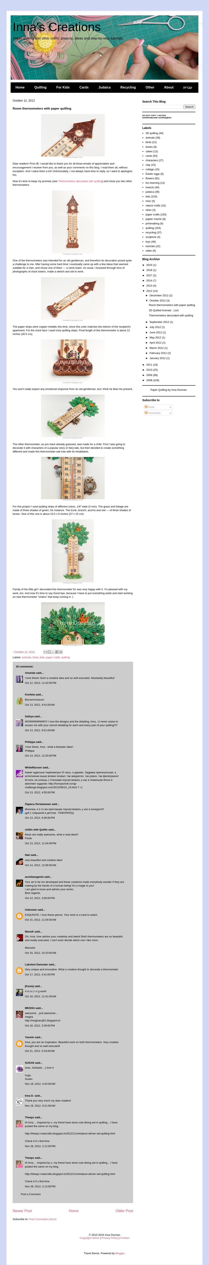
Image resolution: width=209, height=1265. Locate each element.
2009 (149, 375)
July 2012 (156, 327)
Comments (153, 412)
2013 (149, 285)
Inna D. (29, 1095)
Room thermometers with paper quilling (172, 305)
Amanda (30, 672)
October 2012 (158, 300)
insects (150, 187)
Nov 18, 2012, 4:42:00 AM (40, 1083)
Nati (27, 854)
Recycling (128, 87)
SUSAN (29, 1062)
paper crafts (53, 657)
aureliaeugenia (34, 876)
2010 (149, 369)
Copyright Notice (89, 1237)
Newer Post (22, 1211)
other (149, 210)
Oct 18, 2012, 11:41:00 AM (40, 996)
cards (149, 155)
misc (148, 201)
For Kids (63, 87)
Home (20, 87)
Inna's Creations (57, 27)
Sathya (29, 716)
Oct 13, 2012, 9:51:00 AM (40, 730)
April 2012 (156, 342)
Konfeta (30, 694)
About (168, 87)
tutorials (150, 246)
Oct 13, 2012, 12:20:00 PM (40, 755)
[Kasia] (29, 986)
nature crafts (153, 205)
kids (42, 657)
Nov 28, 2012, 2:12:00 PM (40, 1146)
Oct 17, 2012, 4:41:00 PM (40, 974)
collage (150, 169)
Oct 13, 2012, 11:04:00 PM (40, 843)
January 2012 (158, 358)
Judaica (104, 87)
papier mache (154, 219)
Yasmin (29, 1037)
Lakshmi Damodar (36, 964)
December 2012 (159, 295)
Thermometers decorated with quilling (80, 181)
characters (152, 160)
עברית (187, 87)
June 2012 (156, 332)
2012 (149, 290)
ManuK (29, 931)
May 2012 (156, 337)
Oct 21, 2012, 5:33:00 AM (40, 1050)
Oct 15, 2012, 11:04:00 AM (40, 919)
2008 (149, 380)
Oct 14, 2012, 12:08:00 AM (40, 865)
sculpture (151, 236)
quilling (65, 657)
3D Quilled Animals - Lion (164, 310)
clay (148, 164)
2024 (149, 264)
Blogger (120, 1253)
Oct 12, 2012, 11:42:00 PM (40, 682)
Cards (84, 87)
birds (35, 657)
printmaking (152, 223)
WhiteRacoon (33, 767)
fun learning (152, 182)
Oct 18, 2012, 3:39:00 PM (40, 1025)
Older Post (124, 1211)
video (149, 250)
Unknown (31, 909)
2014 (149, 280)
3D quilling (152, 133)
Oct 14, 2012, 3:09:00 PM (40, 898)
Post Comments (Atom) (43, 1219)
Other (150, 87)
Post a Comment (31, 1194)
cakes (149, 151)
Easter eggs (153, 173)
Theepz (29, 1117)
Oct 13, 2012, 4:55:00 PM (40, 792)
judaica (150, 191)
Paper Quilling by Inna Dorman (168, 389)
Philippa (30, 741)
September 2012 (160, 322)
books (149, 146)
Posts (150, 407)
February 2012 (159, 353)
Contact (124, 1237)
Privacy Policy (109, 1237)
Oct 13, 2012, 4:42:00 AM (40, 704)
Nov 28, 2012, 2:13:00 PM (40, 1186)
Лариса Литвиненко (38, 804)
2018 (149, 270)
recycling (151, 232)
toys (148, 241)
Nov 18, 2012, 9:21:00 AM (40, 1105)
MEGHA (30, 1008)
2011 (149, 364)
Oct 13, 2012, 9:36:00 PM (40, 817)
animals (26, 657)
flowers (150, 178)
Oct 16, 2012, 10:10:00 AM (40, 952)
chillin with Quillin (36, 829)
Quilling (40, 87)
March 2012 (157, 347)
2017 (149, 275)
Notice (162, 115)
